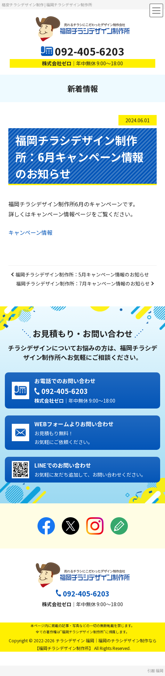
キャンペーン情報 (30, 232)
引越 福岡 (155, 670)
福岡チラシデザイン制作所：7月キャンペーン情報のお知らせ (83, 283)
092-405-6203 (89, 51)
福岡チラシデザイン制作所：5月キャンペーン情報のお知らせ (82, 274)
